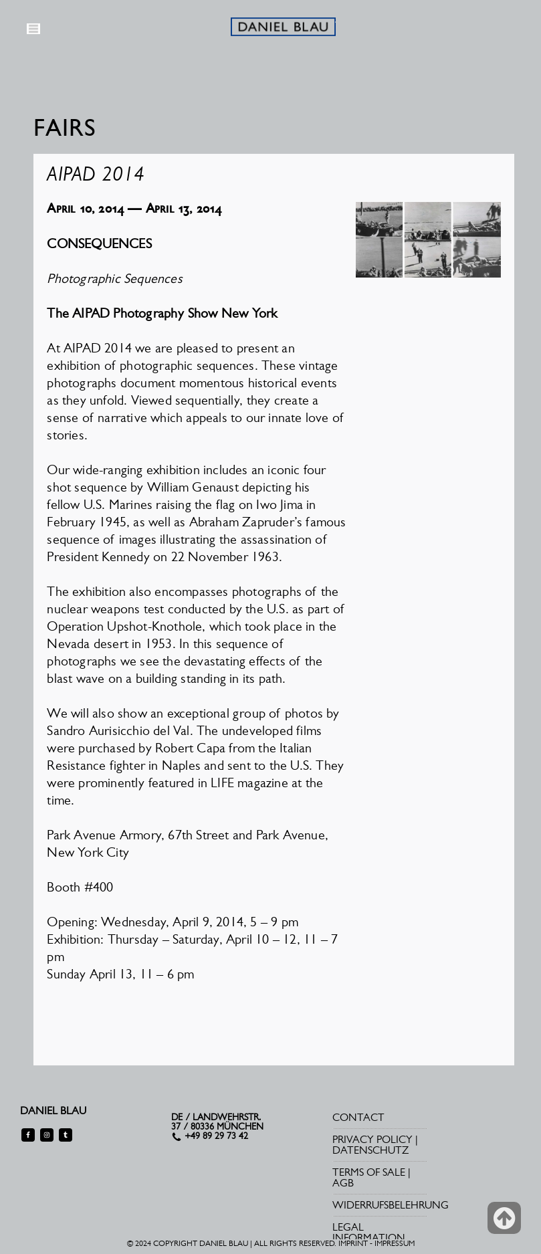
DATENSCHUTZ (370, 1150)
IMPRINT (353, 1243)
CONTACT (358, 1117)
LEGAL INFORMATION (368, 1232)
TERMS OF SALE (368, 1172)
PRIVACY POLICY (372, 1139)
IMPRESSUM (394, 1243)
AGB (343, 1182)
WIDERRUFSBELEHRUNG (390, 1204)
